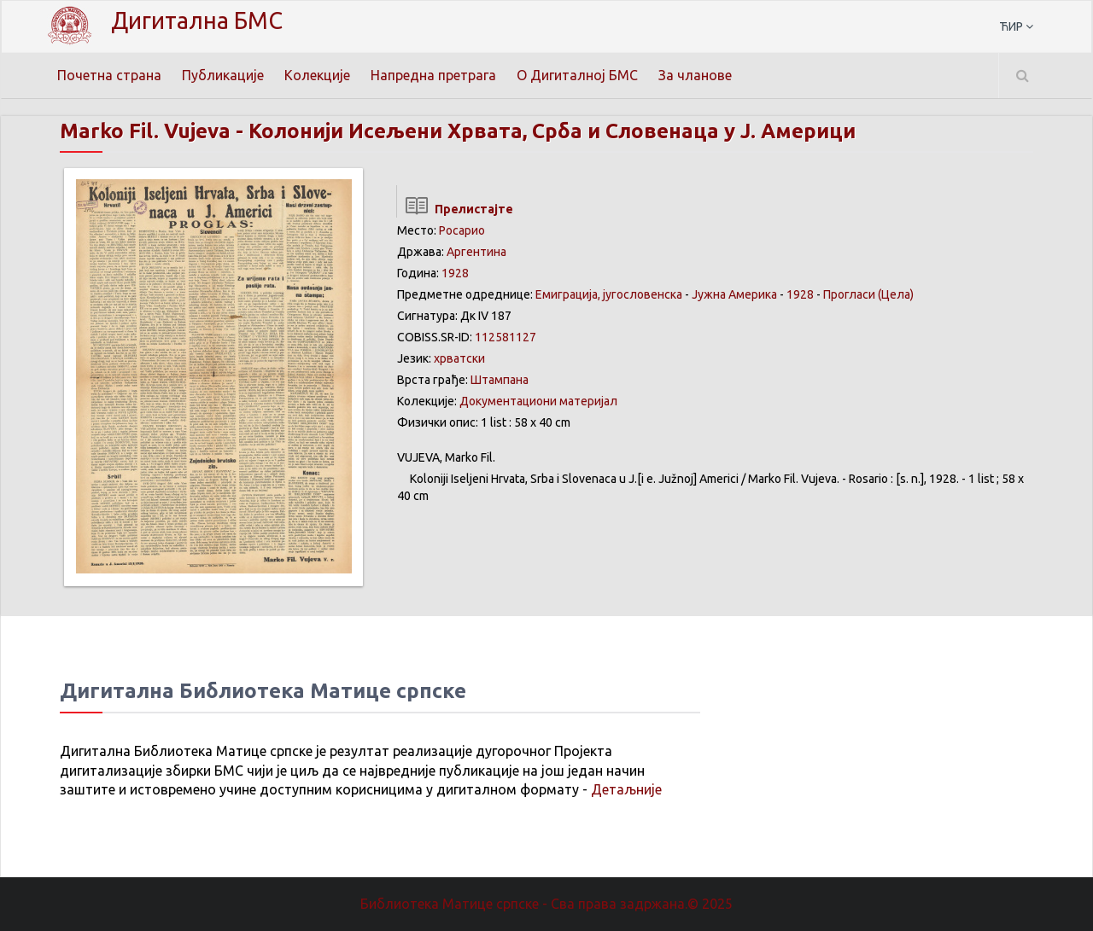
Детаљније (626, 789)
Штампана (500, 380)
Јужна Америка (734, 294)
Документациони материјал (538, 401)
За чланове (695, 75)
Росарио (462, 230)
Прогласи (849, 294)
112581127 (505, 337)
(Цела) (896, 294)
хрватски (459, 358)
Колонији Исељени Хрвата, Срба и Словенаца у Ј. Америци (552, 131)
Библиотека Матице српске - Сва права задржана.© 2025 (546, 903)
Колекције (317, 75)
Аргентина (476, 252)
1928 (455, 273)
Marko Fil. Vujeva (145, 131)
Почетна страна (109, 75)
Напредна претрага (433, 75)
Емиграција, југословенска (608, 294)
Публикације (223, 75)
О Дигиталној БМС (577, 75)
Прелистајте (454, 209)
